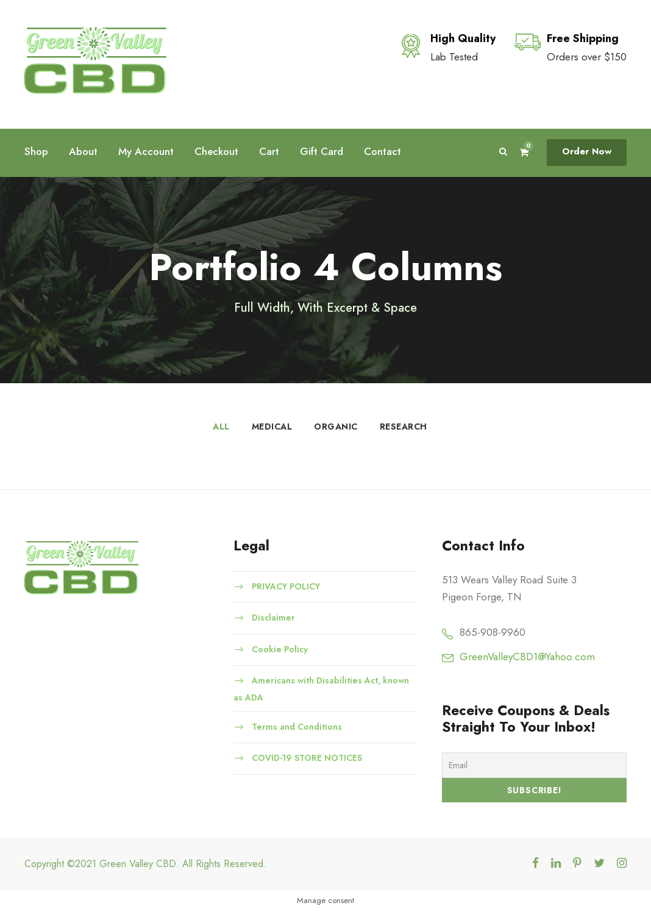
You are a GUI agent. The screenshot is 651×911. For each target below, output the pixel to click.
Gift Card (321, 151)
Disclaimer (273, 617)
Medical (272, 426)
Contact (382, 151)
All (221, 426)
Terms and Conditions (297, 726)
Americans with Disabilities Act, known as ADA (321, 689)
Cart (269, 151)
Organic (336, 426)
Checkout (216, 151)
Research (403, 426)
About (83, 151)
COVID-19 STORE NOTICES (307, 758)
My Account (146, 151)
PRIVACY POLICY (286, 586)
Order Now (586, 151)
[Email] (534, 765)
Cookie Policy (280, 649)
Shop (36, 151)
